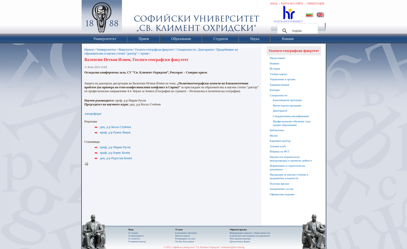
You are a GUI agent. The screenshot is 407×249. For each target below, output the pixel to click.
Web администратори (240, 238)
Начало (89, 49)
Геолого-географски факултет (154, 49)
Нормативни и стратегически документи (287, 167)
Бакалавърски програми (287, 100)
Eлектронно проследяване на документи (250, 235)
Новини (274, 63)
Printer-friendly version (87, 164)
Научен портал (182, 235)
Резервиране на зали (185, 238)
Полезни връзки (279, 183)
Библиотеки (277, 130)
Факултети (126, 49)
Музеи (273, 135)
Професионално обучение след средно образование (291, 123)
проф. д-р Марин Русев (115, 147)
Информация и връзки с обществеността (250, 233)
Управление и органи (282, 79)
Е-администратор (137, 241)
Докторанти (206, 49)
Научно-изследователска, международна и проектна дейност (291, 158)
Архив (144, 53)
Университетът (106, 49)
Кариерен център (280, 140)
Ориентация (315, 3)
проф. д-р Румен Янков (115, 132)
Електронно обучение (186, 233)
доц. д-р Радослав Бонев (116, 158)
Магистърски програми (287, 105)
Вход (273, 3)
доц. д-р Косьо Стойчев (115, 127)
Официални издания (282, 194)
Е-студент (133, 233)
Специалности (186, 49)
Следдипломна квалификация (291, 116)
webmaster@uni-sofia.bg (233, 247)
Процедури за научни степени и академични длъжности (289, 176)
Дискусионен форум (240, 241)
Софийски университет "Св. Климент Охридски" (131, 18)
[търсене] (297, 31)
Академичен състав (281, 188)
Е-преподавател (136, 235)
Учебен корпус (279, 74)
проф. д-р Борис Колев (115, 152)
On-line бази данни (184, 241)
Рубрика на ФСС (280, 151)
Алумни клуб (278, 146)
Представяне (277, 57)
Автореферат (92, 114)
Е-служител (134, 238)
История (275, 68)
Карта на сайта (292, 3)
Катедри (275, 89)
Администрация (279, 84)
